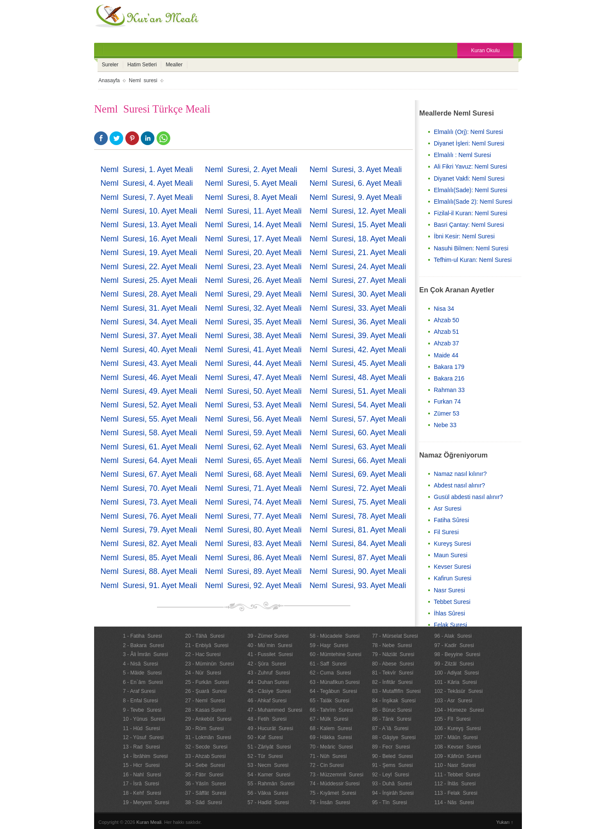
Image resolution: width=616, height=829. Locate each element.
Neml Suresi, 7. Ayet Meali (147, 197)
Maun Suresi (451, 555)
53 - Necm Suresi (267, 765)
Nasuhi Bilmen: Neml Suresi (471, 248)
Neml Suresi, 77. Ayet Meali (253, 516)
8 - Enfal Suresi (140, 701)
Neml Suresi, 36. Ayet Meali (357, 322)
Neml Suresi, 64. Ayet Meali (149, 460)
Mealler (174, 65)
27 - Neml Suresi (205, 701)
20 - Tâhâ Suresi (205, 636)
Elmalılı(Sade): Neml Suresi (470, 190)
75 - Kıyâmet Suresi (333, 793)
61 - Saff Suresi (328, 664)
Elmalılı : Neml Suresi (462, 155)
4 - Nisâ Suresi (140, 664)
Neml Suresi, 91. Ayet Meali (149, 585)
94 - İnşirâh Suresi (393, 793)
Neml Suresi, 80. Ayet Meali (253, 530)
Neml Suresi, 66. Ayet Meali (357, 460)
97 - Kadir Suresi (454, 645)
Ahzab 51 (446, 331)
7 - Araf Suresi (139, 691)
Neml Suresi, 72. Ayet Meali (357, 488)
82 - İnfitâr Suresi (392, 682)
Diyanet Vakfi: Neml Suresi (469, 178)
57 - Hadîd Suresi (268, 802)
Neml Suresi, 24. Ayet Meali (357, 266)
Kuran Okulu (485, 50)
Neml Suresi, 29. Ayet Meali (253, 294)
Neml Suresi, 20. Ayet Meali (253, 252)
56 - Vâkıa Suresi (267, 793)
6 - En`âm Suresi (143, 682)
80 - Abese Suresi (393, 664)
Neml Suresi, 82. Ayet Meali (149, 543)
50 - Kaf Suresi (265, 737)
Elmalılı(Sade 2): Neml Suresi (473, 201)
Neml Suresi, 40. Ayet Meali (149, 349)
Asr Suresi (448, 508)
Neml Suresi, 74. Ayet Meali (253, 502)
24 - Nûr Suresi (203, 673)
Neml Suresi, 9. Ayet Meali (355, 197)
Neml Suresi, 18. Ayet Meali (357, 239)
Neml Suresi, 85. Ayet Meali (149, 557)
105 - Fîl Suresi (452, 719)
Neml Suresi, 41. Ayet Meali (253, 349)
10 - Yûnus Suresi (144, 719)
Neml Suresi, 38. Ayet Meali (253, 335)
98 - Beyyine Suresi (457, 654)
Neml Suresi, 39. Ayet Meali (357, 335)
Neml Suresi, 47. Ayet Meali (253, 377)
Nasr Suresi (449, 590)
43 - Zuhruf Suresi (268, 673)
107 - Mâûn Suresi (455, 737)
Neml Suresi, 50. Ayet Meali (253, 391)
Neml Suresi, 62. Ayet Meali (253, 447)
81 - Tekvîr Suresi (392, 673)
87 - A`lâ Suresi (390, 728)
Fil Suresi (446, 532)
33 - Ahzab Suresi (205, 756)
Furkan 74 (447, 401)
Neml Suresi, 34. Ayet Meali (149, 322)
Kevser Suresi (452, 566)
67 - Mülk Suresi (329, 719)
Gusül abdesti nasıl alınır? (468, 496)
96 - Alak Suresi (452, 636)
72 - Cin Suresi (327, 765)
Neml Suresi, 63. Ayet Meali (357, 447)
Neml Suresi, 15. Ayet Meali (357, 224)
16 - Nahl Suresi (142, 775)
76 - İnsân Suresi (330, 802)
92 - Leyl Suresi (390, 775)
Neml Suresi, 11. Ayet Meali (253, 211)
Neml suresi (143, 80)
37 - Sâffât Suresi (205, 793)
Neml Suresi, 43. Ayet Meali (149, 363)
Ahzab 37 (446, 343)
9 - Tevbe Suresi (142, 710)
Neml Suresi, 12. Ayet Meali (357, 211)
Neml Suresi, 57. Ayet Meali (357, 419)
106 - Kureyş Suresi (457, 728)
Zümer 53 (446, 413)
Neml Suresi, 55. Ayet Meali (149, 419)
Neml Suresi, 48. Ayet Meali (357, 377)
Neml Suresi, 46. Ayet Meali (149, 377)
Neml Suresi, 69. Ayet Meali (357, 474)
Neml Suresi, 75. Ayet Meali (357, 502)
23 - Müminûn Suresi (209, 664)
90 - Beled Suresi (392, 756)
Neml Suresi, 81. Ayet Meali (357, 530)
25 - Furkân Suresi (207, 682)
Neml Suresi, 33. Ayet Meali (357, 308)
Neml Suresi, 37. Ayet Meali (149, 335)
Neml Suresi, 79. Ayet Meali (149, 530)
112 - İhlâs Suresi (455, 784)
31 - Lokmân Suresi (208, 737)
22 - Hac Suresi (203, 654)
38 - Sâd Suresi (203, 802)
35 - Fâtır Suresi (204, 775)
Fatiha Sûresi (451, 520)
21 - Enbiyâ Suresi (206, 645)
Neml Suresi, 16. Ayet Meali (149, 239)
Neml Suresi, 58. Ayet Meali (149, 432)
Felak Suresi (450, 624)
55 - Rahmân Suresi (270, 784)
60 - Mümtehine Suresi (335, 654)
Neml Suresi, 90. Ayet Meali (357, 571)
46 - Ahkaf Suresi (266, 701)
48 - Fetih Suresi (266, 719)
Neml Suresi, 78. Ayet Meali (357, 516)
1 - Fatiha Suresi (142, 636)
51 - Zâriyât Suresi (268, 747)
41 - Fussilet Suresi (270, 654)
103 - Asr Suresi (453, 701)
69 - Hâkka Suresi (331, 737)
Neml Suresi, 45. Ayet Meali (357, 363)
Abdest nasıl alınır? (459, 485)
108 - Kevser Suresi (457, 747)
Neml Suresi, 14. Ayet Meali (253, 224)
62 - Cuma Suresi (330, 673)
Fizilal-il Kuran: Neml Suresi (470, 213)
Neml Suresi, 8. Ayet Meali (251, 197)
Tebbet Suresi (452, 601)
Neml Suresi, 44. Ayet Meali (253, 363)
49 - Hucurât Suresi (270, 728)
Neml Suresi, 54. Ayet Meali (357, 405)
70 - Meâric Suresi (331, 747)
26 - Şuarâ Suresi (206, 691)
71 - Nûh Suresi (328, 756)
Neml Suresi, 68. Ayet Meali (253, 474)
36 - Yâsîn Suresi (205, 784)
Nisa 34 (444, 308)
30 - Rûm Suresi (204, 728)
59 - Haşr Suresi (329, 645)
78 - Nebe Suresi (392, 645)
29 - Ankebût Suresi (208, 719)
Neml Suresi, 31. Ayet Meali (149, 308)
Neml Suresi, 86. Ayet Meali (253, 557)
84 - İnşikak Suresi (394, 701)
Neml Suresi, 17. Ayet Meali (253, 239)
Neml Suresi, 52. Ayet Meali (149, 405)
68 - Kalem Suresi (331, 728)
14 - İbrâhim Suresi (145, 756)
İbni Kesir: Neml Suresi (464, 236)
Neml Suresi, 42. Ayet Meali (357, 349)
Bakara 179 (449, 366)
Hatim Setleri (142, 65)
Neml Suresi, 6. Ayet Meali (355, 183)
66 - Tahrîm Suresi (331, 710)
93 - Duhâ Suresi (392, 784)
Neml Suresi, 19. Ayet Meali (149, 252)
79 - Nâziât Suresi (393, 654)
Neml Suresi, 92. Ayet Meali (253, 585)
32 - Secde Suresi (206, 747)
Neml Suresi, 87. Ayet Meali (357, 557)
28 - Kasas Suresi (205, 710)
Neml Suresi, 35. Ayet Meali (253, 322)
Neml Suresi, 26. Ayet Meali (253, 280)
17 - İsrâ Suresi (141, 784)
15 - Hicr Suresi (141, 765)
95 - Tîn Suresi (389, 802)
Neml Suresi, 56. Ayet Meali (253, 419)
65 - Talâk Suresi (329, 701)
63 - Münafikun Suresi (335, 682)
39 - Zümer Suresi (267, 636)
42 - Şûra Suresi (266, 664)
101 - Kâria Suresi (455, 682)
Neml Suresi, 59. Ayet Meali (253, 432)
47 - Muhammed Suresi (274, 710)
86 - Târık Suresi (392, 719)
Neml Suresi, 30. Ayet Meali (357, 294)
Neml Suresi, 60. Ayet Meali (357, 432)
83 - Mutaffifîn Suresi (396, 691)
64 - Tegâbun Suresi (333, 691)
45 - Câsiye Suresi (268, 691)
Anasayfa (109, 80)
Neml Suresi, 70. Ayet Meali (149, 488)
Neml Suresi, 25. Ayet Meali (149, 280)
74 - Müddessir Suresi (335, 784)
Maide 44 (446, 355)
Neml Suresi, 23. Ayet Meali (253, 266)
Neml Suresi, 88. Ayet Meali (149, 571)
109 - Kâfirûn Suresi (457, 756)
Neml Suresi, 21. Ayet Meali (357, 252)
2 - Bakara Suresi (143, 645)
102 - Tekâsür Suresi (458, 691)
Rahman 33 (449, 389)
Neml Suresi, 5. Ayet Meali (251, 183)
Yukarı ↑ (504, 822)
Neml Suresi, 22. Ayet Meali (149, 266)
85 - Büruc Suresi (392, 710)
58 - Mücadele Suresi (335, 636)
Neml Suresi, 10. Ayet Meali (149, 211)
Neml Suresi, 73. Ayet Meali (149, 502)
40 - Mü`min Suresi (269, 645)
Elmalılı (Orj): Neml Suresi (468, 131)
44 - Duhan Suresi (268, 682)
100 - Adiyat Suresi (456, 673)
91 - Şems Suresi (392, 765)
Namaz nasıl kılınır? (460, 473)
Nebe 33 (445, 425)
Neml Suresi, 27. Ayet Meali (357, 280)
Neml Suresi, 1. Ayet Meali (147, 169)
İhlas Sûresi (449, 613)
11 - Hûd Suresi (141, 728)
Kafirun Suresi (452, 578)
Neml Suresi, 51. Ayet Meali (357, 391)
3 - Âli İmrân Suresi (145, 654)
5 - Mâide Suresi (142, 673)
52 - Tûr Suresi (264, 756)
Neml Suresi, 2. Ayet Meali (251, 169)
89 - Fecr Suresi (391, 747)
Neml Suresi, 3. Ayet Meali (355, 169)
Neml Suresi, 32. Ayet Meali (253, 308)
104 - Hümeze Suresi (459, 710)
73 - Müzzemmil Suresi (336, 775)
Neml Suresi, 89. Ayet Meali (253, 571)
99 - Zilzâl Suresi (454, 664)
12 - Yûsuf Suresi (143, 737)
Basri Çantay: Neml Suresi (469, 224)
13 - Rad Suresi (141, 747)
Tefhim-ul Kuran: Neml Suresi (473, 259)
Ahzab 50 (446, 320)
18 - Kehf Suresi (142, 793)
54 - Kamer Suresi (268, 775)
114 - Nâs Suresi (454, 802)
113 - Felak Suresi (455, 793)
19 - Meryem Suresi (146, 802)
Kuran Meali (149, 822)
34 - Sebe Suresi (205, 765)
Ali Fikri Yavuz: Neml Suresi (470, 166)
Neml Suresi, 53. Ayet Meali (253, 405)
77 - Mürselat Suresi (395, 636)
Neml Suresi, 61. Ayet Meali (149, 447)
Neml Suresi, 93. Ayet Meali (357, 585)
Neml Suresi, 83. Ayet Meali (253, 543)
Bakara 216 (449, 378)
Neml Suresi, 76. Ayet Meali (149, 516)
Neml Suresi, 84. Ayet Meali (357, 543)
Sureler (110, 65)
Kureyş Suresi (452, 543)
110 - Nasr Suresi (455, 765)
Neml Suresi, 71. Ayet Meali (253, 488)
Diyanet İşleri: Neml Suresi (469, 143)
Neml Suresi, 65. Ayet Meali (253, 460)
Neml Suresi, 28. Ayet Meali (149, 294)
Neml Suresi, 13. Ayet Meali (149, 224)
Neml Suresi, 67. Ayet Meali (149, 474)
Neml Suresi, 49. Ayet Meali (149, 391)
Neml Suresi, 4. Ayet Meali (147, 183)
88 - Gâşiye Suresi (394, 737)
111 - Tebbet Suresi (457, 775)
